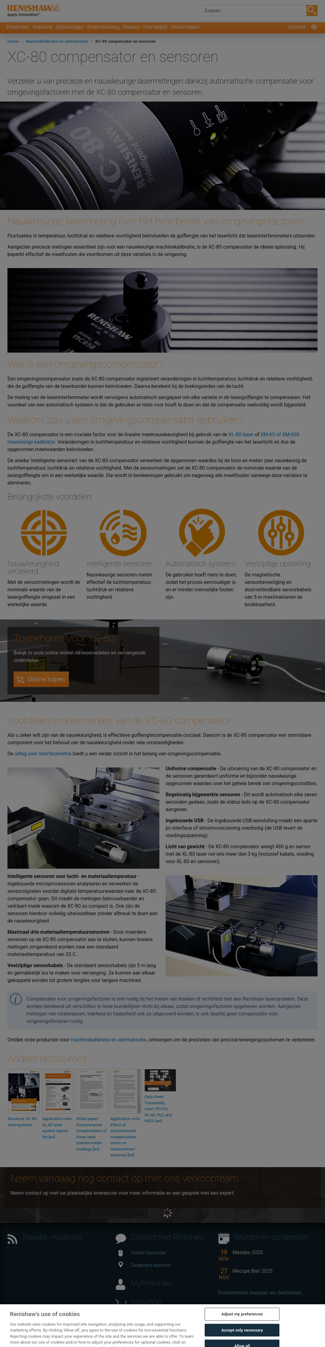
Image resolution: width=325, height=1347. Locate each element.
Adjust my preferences (242, 1321)
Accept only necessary (242, 1337)
